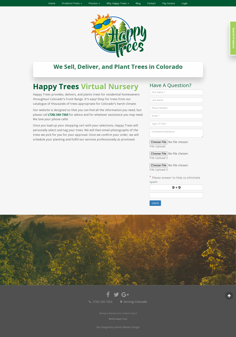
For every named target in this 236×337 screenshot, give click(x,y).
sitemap (103, 313)
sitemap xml (114, 313)
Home (51, 3)
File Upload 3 (159, 169)
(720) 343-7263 (58, 115)
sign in (134, 313)
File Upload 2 (159, 158)
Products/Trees (72, 3)
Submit (155, 203)
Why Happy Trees (118, 3)
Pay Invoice (168, 3)
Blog (138, 3)
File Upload (158, 146)
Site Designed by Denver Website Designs (118, 327)
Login (184, 3)
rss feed (125, 313)
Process (94, 3)
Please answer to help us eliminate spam (175, 179)
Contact (151, 3)
